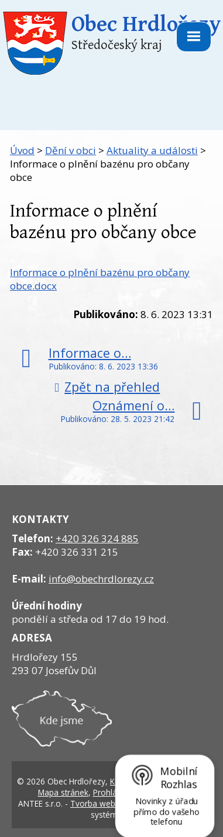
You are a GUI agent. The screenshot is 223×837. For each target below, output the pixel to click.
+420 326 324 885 (97, 538)
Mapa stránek (63, 792)
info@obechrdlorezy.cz (101, 578)
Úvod (22, 150)
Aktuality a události (152, 150)
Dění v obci (70, 150)
